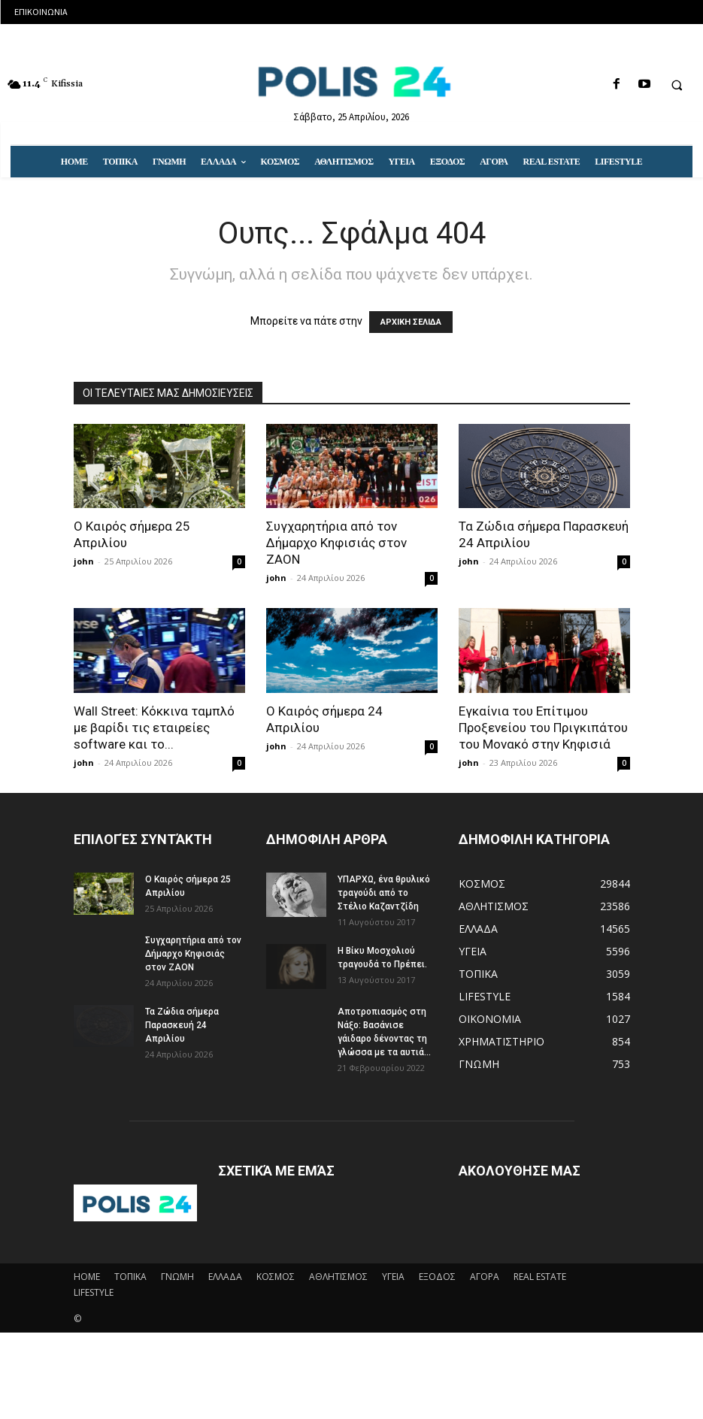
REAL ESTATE (540, 1276)
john (84, 561)
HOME (87, 1276)
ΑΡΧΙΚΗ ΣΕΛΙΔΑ (410, 322)
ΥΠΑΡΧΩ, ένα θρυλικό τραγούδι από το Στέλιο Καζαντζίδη (384, 893)
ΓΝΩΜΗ (177, 1276)
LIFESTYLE (94, 1292)
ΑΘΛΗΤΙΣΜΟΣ (338, 1276)
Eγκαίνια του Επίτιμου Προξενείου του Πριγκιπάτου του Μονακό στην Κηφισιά (543, 727)
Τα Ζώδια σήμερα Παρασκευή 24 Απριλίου (182, 1025)
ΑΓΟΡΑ (484, 1276)
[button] (676, 85)
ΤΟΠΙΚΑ (130, 1276)
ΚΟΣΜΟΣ (275, 1276)
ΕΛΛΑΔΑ (225, 1276)
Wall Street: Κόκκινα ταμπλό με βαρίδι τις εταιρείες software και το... (154, 727)
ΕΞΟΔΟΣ (437, 1276)
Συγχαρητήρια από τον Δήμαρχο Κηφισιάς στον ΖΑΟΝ (336, 543)
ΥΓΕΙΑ (393, 1276)
